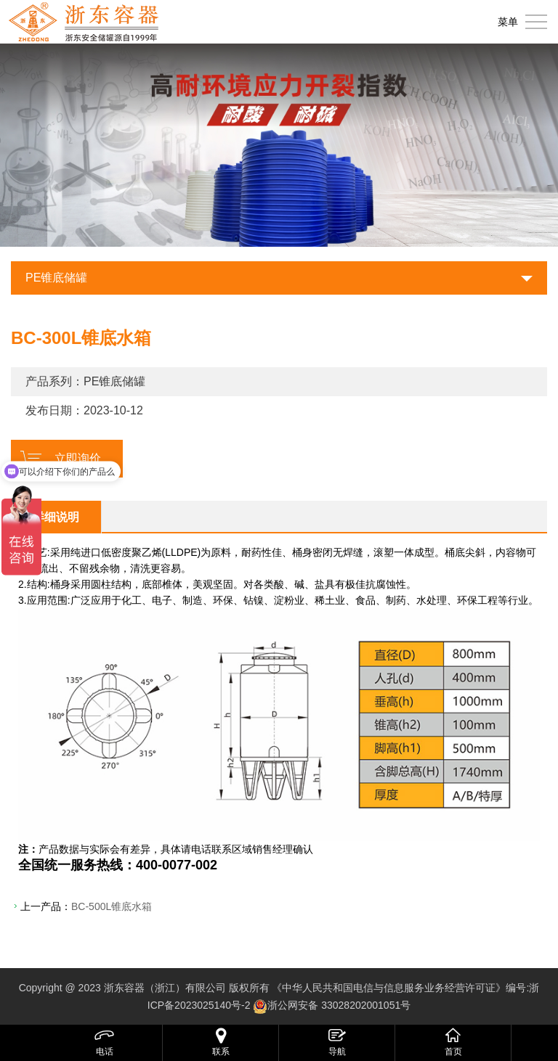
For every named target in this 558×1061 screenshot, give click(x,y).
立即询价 (77, 458)
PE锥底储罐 (56, 277)
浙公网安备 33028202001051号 (339, 1005)
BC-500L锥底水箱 (111, 906)
